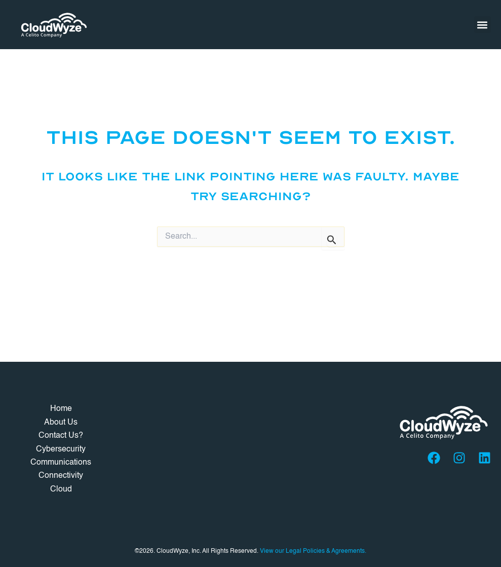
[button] (482, 24)
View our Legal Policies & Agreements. (313, 551)
